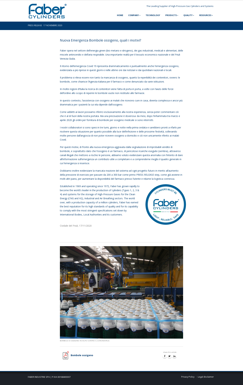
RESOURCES (205, 15)
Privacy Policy (187, 376)
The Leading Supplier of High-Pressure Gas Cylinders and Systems (179, 6)
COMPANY (133, 15)
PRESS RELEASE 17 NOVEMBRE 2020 (45, 25)
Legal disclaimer (206, 376)
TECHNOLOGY (153, 15)
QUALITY (188, 15)
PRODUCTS (171, 15)
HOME (120, 15)
